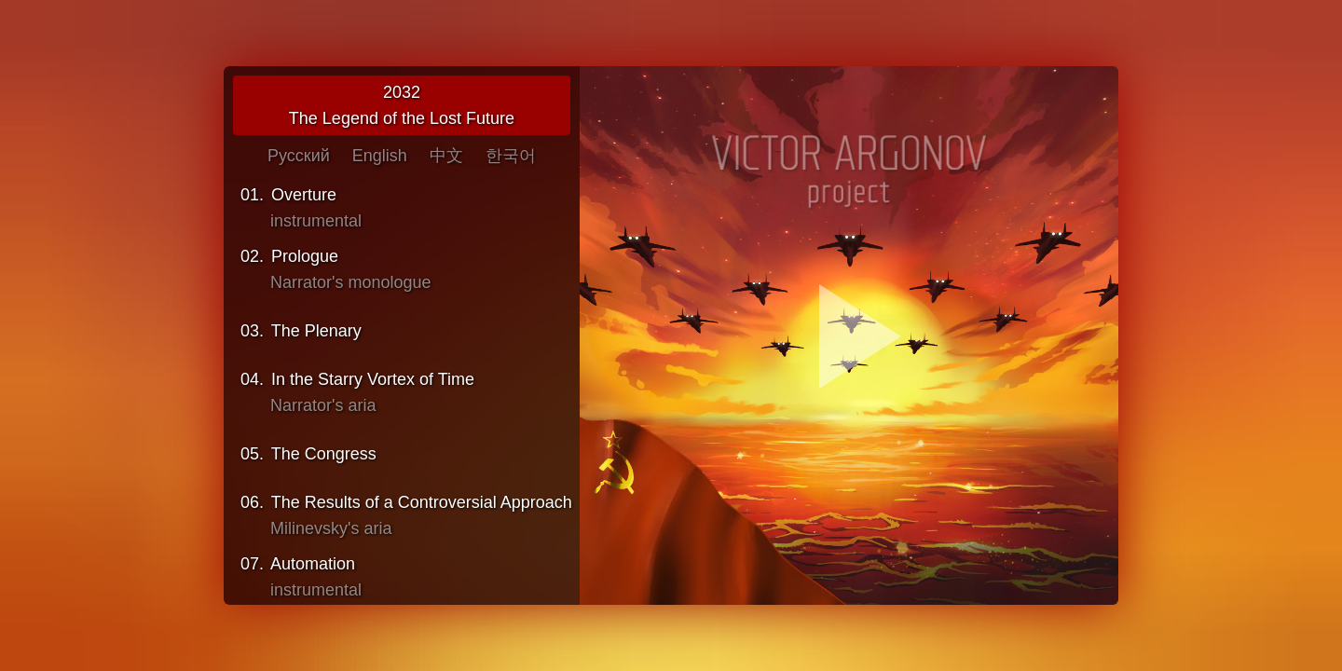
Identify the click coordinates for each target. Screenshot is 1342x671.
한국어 (511, 155)
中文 (446, 155)
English (379, 155)
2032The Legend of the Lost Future (401, 105)
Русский (298, 155)
